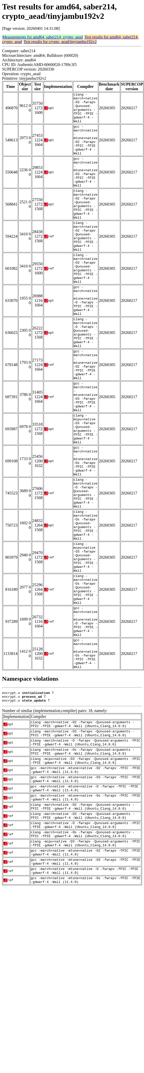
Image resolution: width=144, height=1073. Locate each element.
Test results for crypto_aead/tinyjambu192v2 (60, 41)
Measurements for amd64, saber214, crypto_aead (42, 37)
